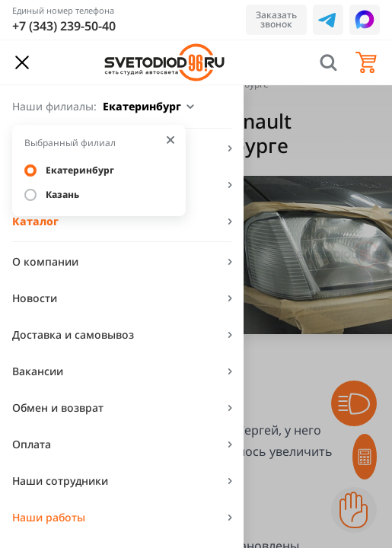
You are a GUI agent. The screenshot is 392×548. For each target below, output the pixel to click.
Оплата (31, 444)
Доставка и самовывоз (73, 334)
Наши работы (48, 517)
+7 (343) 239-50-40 (64, 26)
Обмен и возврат (58, 407)
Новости (34, 298)
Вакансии (37, 371)
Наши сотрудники (60, 480)
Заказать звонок (276, 19)
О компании (45, 261)
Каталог (35, 221)
